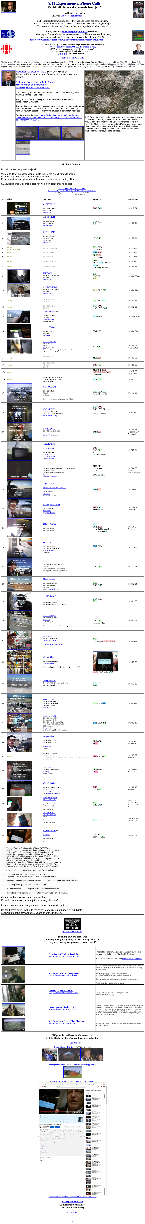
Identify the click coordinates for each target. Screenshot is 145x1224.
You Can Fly (47, 511)
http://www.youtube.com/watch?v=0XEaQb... (27, 885)
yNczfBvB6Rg (49, 783)
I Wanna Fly (47, 620)
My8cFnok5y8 (49, 579)
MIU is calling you (49, 456)
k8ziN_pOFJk (47, 636)
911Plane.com (72, 1212)
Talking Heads (47, 212)
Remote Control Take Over (64, 1047)
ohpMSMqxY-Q (49, 596)
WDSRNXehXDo (50, 387)
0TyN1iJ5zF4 (48, 483)
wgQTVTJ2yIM (49, 204)
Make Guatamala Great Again (53, 644)
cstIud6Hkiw (48, 767)
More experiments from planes (33, 87)
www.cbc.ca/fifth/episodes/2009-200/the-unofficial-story (72, 47)
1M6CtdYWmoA (50, 798)
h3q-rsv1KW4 (49, 813)
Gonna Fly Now (54, 589)
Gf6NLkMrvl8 (49, 311)
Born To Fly (47, 791)
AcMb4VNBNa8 (50, 287)
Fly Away (46, 475)
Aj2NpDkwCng (49, 716)
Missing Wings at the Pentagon (31, 85)
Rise (44, 348)
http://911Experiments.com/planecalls (60, 881)
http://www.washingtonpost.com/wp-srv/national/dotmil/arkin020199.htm (66, 39)
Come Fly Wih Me (49, 319)
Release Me (47, 746)
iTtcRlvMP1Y (49, 409)
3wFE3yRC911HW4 (51, 505)
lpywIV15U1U (49, 429)
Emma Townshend (51, 477)
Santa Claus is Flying (50, 415)
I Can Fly (46, 771)
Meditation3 (47, 454)
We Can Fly (47, 494)
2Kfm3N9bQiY (49, 736)
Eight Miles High (48, 550)
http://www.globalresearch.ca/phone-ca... (41, 889)
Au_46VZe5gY (49, 616)
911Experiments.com (72, 1201)
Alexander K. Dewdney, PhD (30, 71)
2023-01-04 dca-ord (49, 815)
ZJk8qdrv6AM (49, 232)
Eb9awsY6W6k (49, 524)
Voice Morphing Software (75, 31)
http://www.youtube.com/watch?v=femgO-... (27, 874)
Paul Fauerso (49, 458)
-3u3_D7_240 (48, 699)
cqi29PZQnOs (49, 327)
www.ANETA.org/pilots (132, 959)
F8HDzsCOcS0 (49, 273)
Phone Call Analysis (72, 1043)
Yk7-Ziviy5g (48, 464)
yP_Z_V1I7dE (49, 542)
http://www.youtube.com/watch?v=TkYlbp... (37, 870)
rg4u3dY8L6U (49, 444)
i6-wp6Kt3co (48, 657)
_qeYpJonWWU (49, 681)
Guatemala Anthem (49, 640)
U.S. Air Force (48, 435)
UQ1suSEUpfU (49, 831)
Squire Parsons (50, 513)
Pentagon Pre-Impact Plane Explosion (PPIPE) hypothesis (72, 1064)
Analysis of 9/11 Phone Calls (72, 58)
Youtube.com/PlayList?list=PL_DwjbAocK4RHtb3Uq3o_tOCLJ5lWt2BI (72, 1081)
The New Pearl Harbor (71, 15)
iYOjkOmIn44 (49, 217)
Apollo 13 (46, 335)
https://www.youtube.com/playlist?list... (50, 893)
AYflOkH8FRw (49, 342)
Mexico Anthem (48, 663)
